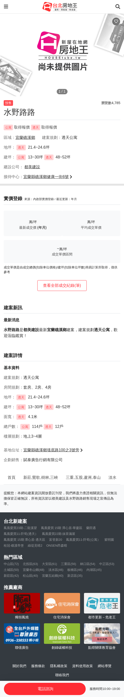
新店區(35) (75, 575)
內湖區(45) (94, 570)
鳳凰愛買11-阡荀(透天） (21, 534)
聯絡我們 (62, 675)
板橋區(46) (75, 570)
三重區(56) (68, 564)
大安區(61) (49, 564)
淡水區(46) (56, 570)
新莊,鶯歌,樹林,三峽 (40, 477)
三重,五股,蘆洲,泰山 (83, 477)
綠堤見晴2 (35, 545)
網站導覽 (104, 666)
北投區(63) (30, 564)
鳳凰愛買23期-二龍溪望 (20, 528)
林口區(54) (87, 564)
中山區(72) (11, 564)
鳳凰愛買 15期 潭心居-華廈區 (62, 528)
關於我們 (19, 666)
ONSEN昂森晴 (56, 545)
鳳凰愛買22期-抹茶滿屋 (58, 534)
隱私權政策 (58, 666)
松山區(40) (30, 575)
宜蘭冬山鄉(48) (33, 570)
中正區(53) (106, 564)
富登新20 (55, 539)
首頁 (11, 477)
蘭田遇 (91, 528)
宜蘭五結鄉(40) (53, 575)
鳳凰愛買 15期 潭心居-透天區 (24, 539)
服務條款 (38, 666)
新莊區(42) (11, 575)
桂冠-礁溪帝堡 (14, 545)
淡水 (112, 477)
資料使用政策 (82, 666)
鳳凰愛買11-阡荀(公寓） (83, 539)
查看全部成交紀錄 (62, 285)
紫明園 (109, 539)
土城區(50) (11, 570)
